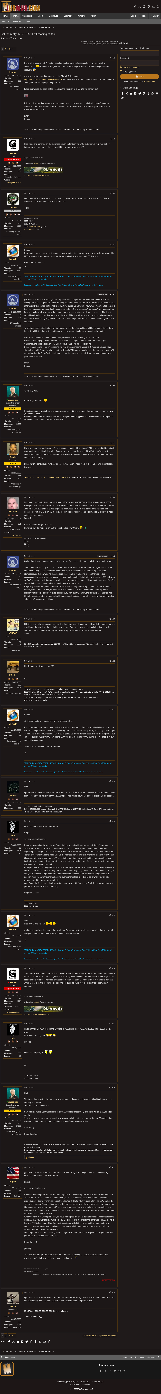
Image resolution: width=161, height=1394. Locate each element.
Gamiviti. (37, 164)
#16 (112, 973)
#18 (112, 1092)
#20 (112, 1297)
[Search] (154, 16)
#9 (113, 557)
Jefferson (18, 1200)
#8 (113, 498)
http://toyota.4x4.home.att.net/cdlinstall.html (44, 81)
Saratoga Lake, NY (15, 694)
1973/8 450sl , (30, 479)
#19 (112, 1172)
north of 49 (18, 1332)
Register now (148, 82)
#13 (112, 782)
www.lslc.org (17, 536)
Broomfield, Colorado (14, 178)
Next (12, 50)
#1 (113, 59)
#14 (112, 826)
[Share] (109, 59)
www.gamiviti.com (15, 184)
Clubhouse (53, 16)
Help (28, 21)
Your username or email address (133, 49)
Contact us (125, 1359)
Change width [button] (10, 1359)
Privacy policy (137, 1359)
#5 (113, 296)
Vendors (81, 16)
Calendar (68, 16)
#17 (112, 1028)
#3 (113, 194)
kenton (7, 39)
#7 (113, 444)
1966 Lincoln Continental (46, 479)
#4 (113, 246)
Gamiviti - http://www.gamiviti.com (38, 177)
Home (5, 16)
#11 (112, 662)
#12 (112, 711)
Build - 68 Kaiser (63, 479)
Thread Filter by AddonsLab (80, 1386)
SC (21, 858)
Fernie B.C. (17, 652)
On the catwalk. (16, 531)
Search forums (18, 21)
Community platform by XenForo (80, 1384)
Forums (15, 16)
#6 (113, 387)
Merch (93, 16)
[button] (34, 16)
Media (40, 16)
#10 (112, 620)
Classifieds (27, 16)
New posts (6, 21)
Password (123, 59)
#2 (113, 140)
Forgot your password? (129, 68)
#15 (112, 920)
